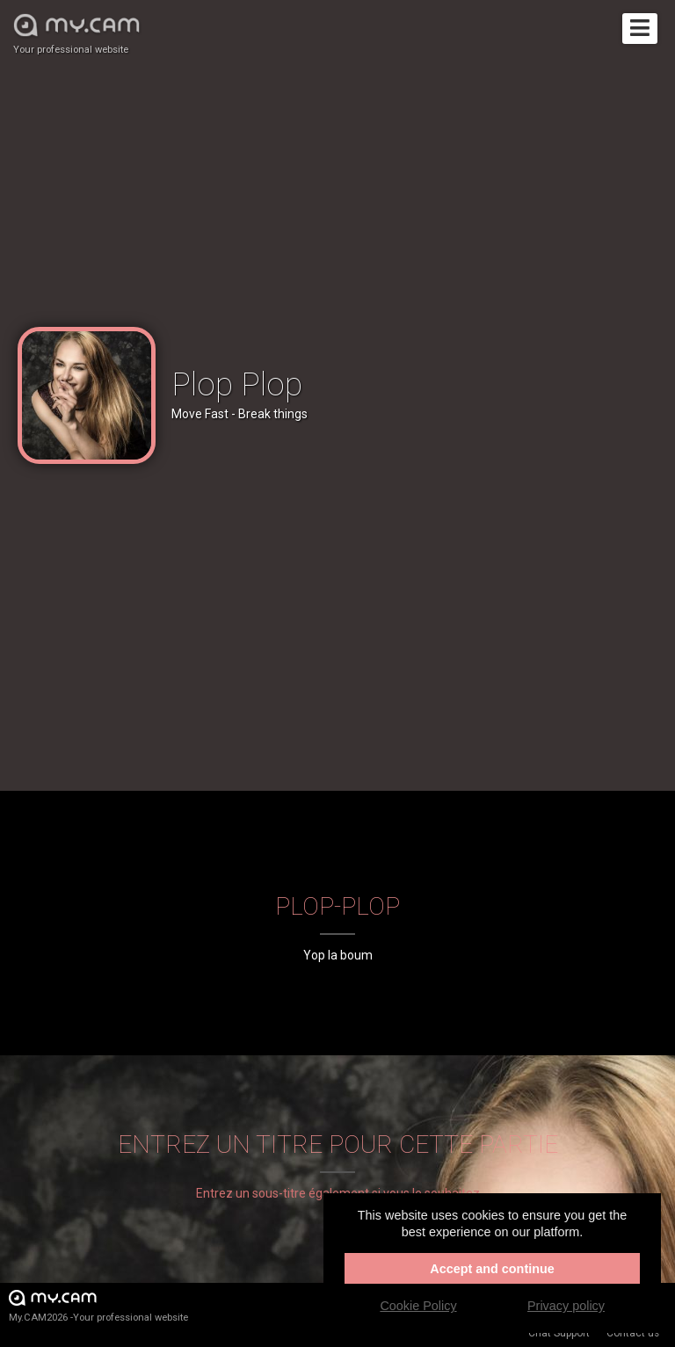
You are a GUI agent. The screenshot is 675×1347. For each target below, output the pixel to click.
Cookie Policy (418, 1306)
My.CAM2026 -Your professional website (98, 1305)
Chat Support (559, 1333)
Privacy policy (566, 1306)
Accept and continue (492, 1269)
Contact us (632, 1333)
